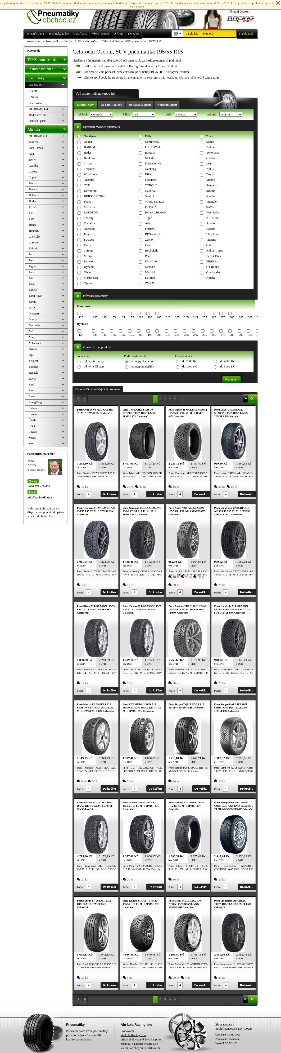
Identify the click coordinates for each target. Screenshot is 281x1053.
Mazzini (150, 272)
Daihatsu (34, 195)
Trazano (211, 239)
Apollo (210, 223)
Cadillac (33, 165)
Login (248, 1028)
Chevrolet (34, 236)
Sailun (210, 141)
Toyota (33, 432)
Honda (32, 224)
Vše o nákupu (100, 33)
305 (250, 317)
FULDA (89, 239)
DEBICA (150, 207)
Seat (31, 390)
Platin (87, 245)
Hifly (148, 136)
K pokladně (244, 34)
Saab (31, 384)
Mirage (88, 256)
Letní (33, 91)
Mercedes (34, 325)
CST (87, 185)
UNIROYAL (153, 147)
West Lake (212, 212)
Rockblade (151, 250)
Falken (210, 147)
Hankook (89, 158)
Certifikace (80, 33)
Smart (32, 396)
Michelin (89, 207)
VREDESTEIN (154, 201)
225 (177, 317)
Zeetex (149, 239)
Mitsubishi (35, 343)
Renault (33, 372)
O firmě (118, 33)
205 (159, 317)
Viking (88, 272)
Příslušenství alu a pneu (47, 69)
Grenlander (213, 272)
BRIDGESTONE (94, 196)
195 (150, 317)
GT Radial (212, 267)
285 (232, 317)
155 (113, 317)
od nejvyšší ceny (94, 366)
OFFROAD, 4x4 (111, 104)
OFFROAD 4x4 (38, 136)
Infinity (211, 190)
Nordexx (89, 228)
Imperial (150, 152)
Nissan (33, 349)
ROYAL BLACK (155, 212)
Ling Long (212, 234)
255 (204, 317)
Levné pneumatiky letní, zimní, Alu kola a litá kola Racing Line (56, 12)
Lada (32, 284)
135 (95, 317)
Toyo (209, 136)
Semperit (212, 185)
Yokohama (213, 152)
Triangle (211, 201)
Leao (209, 163)
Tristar (88, 163)
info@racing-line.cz (39, 497)
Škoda (32, 420)
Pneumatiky (47, 77)
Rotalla (210, 228)
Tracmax (89, 169)
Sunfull (149, 196)
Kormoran (90, 190)
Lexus (32, 301)
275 (223, 317)
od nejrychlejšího (142, 361)
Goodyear (90, 136)
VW (31, 443)
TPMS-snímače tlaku (47, 59)
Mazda (33, 319)
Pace (148, 256)
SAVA (210, 207)
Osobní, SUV (85, 104)
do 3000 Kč (189, 366)
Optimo (88, 283)
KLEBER (212, 218)
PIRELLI (212, 261)
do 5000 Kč (227, 366)
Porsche (33, 366)
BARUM (89, 147)
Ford (31, 219)
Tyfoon (88, 250)
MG (31, 331)
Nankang (150, 169)
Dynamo (89, 267)
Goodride (151, 179)
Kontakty (133, 33)
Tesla (32, 426)
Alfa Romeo (36, 148)
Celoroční (36, 103)
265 (213, 317)
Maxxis (211, 179)
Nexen (88, 141)
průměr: (212, 114)
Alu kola (47, 128)
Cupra (32, 177)
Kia (31, 278)
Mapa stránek (223, 1024)
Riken (148, 174)
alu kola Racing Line (133, 1035)
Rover (32, 378)
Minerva (150, 190)
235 (186, 317)
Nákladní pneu (167, 104)
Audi (32, 153)
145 (104, 317)
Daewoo (33, 189)
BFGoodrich (152, 234)
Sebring (88, 218)
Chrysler (34, 242)
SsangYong (35, 402)
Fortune (149, 228)
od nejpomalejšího (142, 366)
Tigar (148, 218)
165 (122, 317)
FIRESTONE (153, 163)
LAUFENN (91, 212)
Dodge (32, 201)
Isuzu (32, 254)
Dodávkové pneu (140, 104)
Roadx (88, 234)
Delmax (150, 277)
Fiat (31, 213)
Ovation (211, 158)
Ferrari (33, 207)
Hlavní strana (34, 41)
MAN (32, 307)
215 (168, 317)
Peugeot (33, 361)
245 (195, 317)
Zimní (34, 97)
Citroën (33, 171)
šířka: (127, 114)
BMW (32, 159)
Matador (150, 158)
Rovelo (88, 261)
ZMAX (149, 283)
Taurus (210, 174)
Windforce (90, 174)
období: (83, 114)
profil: (169, 114)
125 (81, 317)
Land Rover (35, 295)
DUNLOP (151, 261)
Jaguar (32, 266)
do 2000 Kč (189, 361)
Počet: (80, 494)
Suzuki (33, 414)
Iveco (32, 260)
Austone (89, 179)
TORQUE (151, 185)
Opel (31, 355)
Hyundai (34, 230)
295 (241, 317)
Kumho (211, 196)
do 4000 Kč (227, 361)
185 (140, 317)
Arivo (148, 223)
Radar (87, 152)
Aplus (210, 169)
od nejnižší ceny (94, 361)
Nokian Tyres (214, 250)
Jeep (31, 272)
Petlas (87, 201)
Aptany (210, 277)
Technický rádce (59, 33)
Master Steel (91, 277)
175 (131, 317)
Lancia (33, 290)
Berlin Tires (213, 256)
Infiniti (33, 248)
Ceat (148, 245)
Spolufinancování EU (228, 1028)
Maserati (34, 313)
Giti (208, 245)
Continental (152, 141)
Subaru (33, 408)
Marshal (150, 267)
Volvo (32, 437)
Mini (31, 337)
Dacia (32, 183)
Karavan (34, 142)
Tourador (89, 223)
